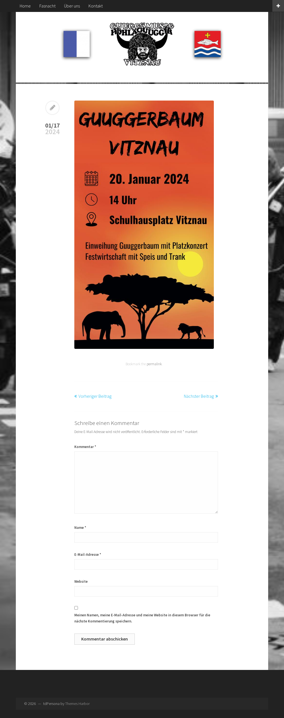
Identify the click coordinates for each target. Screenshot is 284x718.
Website (81, 581)
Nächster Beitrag (199, 396)
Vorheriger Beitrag (94, 396)
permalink (154, 364)
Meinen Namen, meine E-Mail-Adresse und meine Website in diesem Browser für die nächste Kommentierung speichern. (142, 618)
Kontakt (95, 6)
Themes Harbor (77, 703)
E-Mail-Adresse (87, 554)
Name (80, 527)
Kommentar (85, 446)
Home (25, 6)
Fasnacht (47, 6)
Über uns (72, 6)
